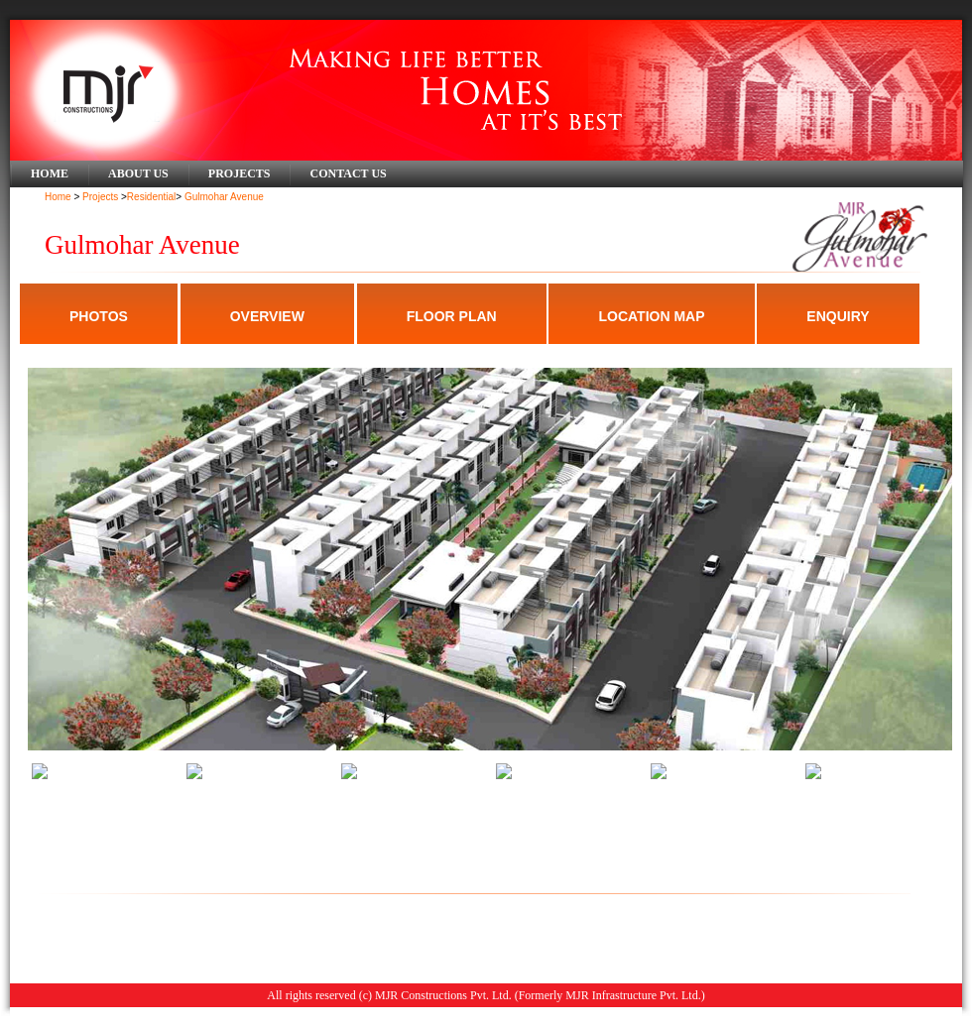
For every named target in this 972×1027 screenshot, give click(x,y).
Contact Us (347, 173)
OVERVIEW (267, 316)
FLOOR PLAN (452, 316)
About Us (138, 173)
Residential (151, 196)
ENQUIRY (837, 316)
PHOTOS (98, 316)
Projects (239, 173)
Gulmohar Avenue (224, 196)
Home (49, 173)
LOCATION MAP (651, 316)
